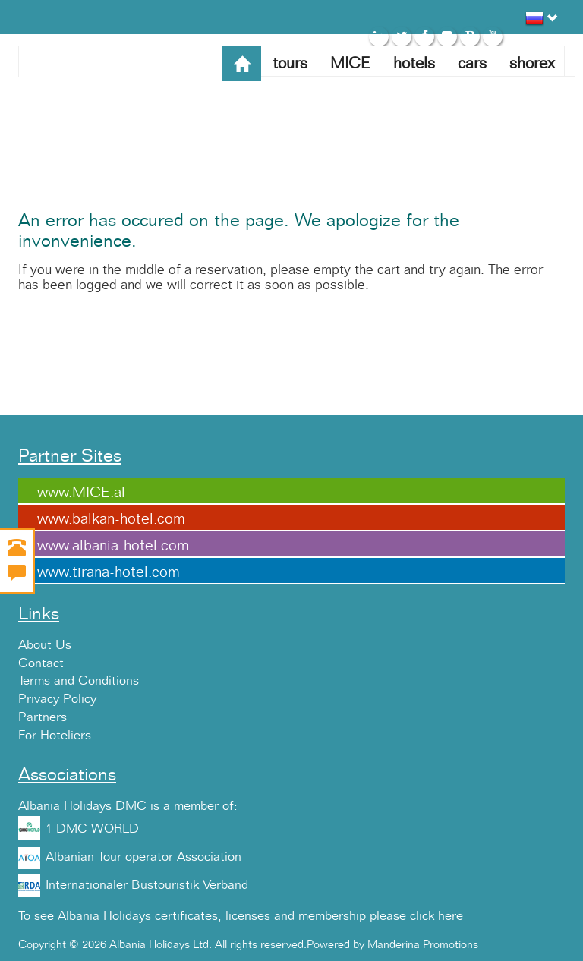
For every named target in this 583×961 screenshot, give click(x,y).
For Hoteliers (54, 735)
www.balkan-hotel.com (111, 519)
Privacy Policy (57, 699)
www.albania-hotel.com (113, 545)
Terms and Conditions (78, 681)
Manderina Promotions (422, 944)
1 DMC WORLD (92, 829)
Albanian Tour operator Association (143, 857)
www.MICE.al (81, 492)
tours (290, 63)
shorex (532, 63)
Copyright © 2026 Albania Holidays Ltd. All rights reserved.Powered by (192, 944)
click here (436, 916)
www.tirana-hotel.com (108, 572)
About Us (44, 645)
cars (472, 63)
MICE (350, 63)
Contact (41, 663)
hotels (414, 63)
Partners (42, 717)
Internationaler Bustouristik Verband (147, 885)
